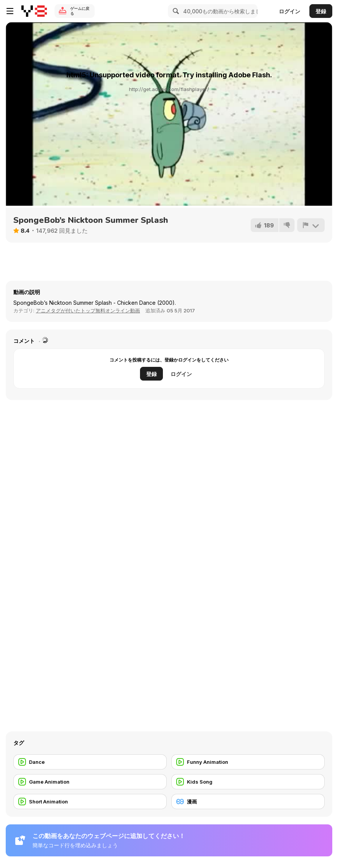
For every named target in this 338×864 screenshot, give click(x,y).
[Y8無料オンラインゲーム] (34, 11)
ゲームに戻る (79, 11)
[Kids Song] (248, 781)
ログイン (289, 11)
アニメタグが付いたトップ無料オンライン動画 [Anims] (88, 310)
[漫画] (248, 801)
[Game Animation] (90, 781)
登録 (320, 11)
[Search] (175, 11)
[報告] (311, 225)
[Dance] (90, 762)
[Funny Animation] (248, 762)
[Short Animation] (90, 801)
